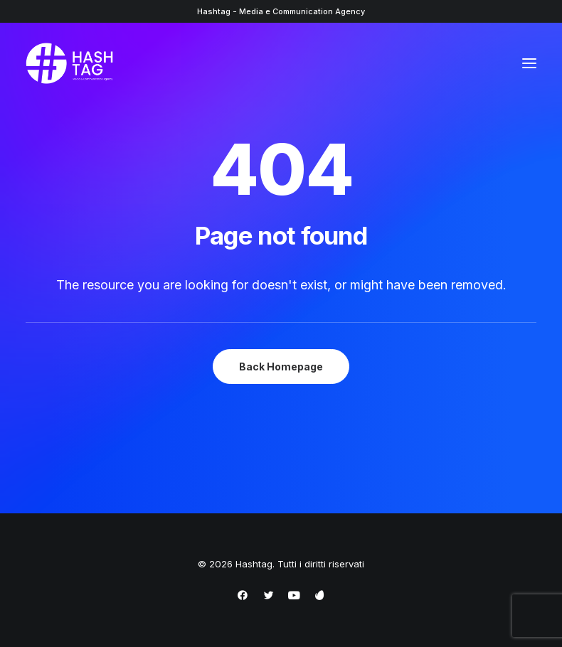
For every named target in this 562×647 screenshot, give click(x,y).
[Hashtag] (69, 63)
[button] (529, 63)
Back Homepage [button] (281, 366)
